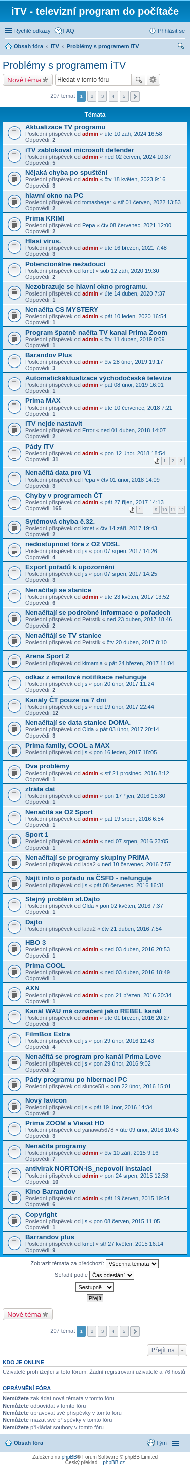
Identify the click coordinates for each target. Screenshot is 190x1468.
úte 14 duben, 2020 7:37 (135, 293)
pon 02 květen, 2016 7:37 (131, 906)
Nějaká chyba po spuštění (66, 172)
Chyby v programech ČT (63, 495)
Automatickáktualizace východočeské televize (98, 378)
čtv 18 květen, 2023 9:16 (135, 179)
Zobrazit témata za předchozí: (94, 1263)
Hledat (138, 80)
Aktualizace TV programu (65, 127)
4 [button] (113, 96)
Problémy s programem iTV (64, 65)
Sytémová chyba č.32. (60, 521)
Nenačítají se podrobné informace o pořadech (98, 612)
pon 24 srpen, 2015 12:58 (136, 1175)
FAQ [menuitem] (68, 31)
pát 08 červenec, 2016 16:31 (129, 885)
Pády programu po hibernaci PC (76, 1079)
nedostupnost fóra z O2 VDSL (72, 544)
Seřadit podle (94, 1275)
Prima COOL (45, 965)
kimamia (92, 663)
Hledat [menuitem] (181, 47)
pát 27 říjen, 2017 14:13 (134, 502)
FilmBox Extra (47, 1034)
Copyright (41, 1214)
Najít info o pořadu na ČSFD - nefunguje (88, 878)
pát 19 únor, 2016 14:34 (123, 1107)
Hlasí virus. (43, 241)
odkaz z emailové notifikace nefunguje (86, 677)
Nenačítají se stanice (58, 590)
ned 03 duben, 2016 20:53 (137, 949)
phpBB (69, 1457)
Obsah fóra (28, 1443)
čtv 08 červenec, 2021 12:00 (136, 225)
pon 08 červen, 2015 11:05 (127, 1221)
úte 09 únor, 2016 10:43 (149, 1130)
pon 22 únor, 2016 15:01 (140, 1086)
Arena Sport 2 (47, 656)
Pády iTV (39, 446)
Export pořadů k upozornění (70, 567)
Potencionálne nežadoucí (65, 264)
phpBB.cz (114, 1462)
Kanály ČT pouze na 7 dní (65, 700)
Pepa (88, 225)
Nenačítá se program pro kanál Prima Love (93, 1056)
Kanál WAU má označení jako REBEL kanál (93, 1011)
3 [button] (102, 96)
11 (172, 509)
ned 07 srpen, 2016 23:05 (136, 841)
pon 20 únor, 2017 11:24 (124, 684)
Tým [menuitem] (161, 1443)
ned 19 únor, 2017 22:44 (124, 707)
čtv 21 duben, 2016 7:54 (132, 929)
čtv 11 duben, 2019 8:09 (135, 339)
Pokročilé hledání (153, 80)
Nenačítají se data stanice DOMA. (78, 722)
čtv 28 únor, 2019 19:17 (134, 362)
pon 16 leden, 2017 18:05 (125, 752)
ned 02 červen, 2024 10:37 (138, 157)
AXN (32, 988)
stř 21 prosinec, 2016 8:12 (137, 773)
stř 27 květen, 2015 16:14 (131, 1244)
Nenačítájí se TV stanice (63, 635)
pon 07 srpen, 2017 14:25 (125, 574)
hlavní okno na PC (54, 195)
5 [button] (124, 96)
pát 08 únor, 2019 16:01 (134, 385)
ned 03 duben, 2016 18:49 (137, 972)
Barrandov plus (49, 1237)
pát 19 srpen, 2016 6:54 (134, 819)
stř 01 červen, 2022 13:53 (149, 202)
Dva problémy (47, 766)
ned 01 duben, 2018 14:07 (133, 430)
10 (164, 509)
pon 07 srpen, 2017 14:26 (125, 551)
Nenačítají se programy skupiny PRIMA (87, 857)
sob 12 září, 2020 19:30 (129, 271)
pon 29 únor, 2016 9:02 (122, 1063)
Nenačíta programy (55, 1146)
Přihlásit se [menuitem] (171, 31)
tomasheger (96, 202)
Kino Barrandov (50, 1191)
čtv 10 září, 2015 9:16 (132, 1153)
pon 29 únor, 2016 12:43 (124, 1041)
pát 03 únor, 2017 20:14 (129, 729)
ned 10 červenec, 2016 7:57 (136, 864)
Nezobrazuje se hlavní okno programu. (86, 286)
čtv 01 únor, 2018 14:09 (130, 479)
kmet (88, 271)
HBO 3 (35, 942)
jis (84, 551)
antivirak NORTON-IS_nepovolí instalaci (88, 1168)
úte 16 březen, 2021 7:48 (136, 248)
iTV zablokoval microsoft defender (79, 150)
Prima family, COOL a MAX (67, 745)
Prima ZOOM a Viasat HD (64, 1123)
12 (181, 509)
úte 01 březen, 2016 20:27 (137, 1018)
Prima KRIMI (45, 218)
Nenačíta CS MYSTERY (61, 309)
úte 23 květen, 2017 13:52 (137, 597)
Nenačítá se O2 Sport (59, 812)
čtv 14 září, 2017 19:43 (128, 528)
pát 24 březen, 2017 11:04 (141, 663)
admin (90, 134)
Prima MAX (43, 401)
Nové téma (24, 79)
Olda (88, 729)
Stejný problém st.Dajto (62, 899)
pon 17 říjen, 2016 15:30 (135, 796)
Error (88, 430)
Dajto (33, 922)
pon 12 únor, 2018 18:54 (135, 453)
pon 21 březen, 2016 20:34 (138, 995)
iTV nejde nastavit (53, 423)
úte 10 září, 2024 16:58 (133, 134)
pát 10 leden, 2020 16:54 (136, 316)
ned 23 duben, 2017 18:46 (139, 619)
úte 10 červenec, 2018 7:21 (138, 408)
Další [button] (135, 96)
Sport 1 (36, 834)
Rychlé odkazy (32, 31)
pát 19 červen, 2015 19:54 (137, 1198)
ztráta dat (40, 789)
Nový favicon (46, 1100)
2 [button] (92, 96)
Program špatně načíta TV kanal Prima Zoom (96, 332)
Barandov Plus (48, 355)
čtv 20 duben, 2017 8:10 (137, 642)
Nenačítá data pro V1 (58, 472)
